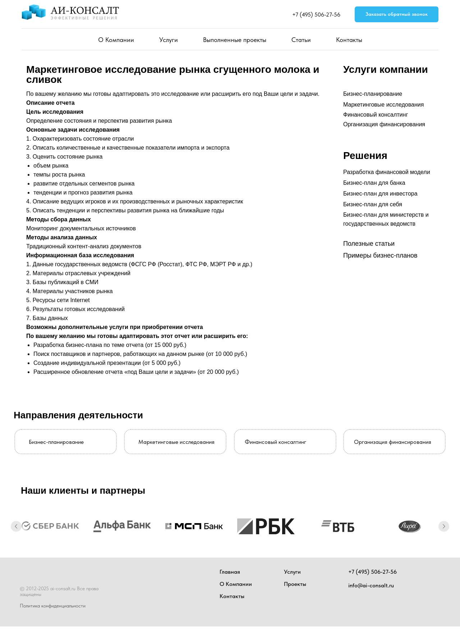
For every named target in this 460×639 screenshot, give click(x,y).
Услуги (168, 39)
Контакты (349, 39)
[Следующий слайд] (443, 526)
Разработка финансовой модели (386, 172)
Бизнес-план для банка (374, 183)
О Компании (116, 39)
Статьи (301, 39)
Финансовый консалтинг (375, 115)
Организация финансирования (384, 124)
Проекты (295, 584)
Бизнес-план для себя (372, 204)
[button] (396, 14)
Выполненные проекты (234, 39)
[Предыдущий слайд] (16, 526)
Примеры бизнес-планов (380, 255)
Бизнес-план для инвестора (380, 194)
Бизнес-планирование (372, 94)
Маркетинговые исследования (383, 105)
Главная (230, 571)
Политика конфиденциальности (53, 606)
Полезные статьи (369, 243)
